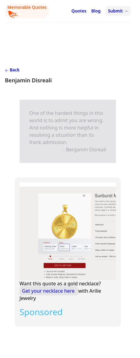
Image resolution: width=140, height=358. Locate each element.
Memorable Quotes (27, 11)
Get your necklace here (49, 290)
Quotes (78, 11)
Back (12, 70)
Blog (96, 11)
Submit (118, 11)
